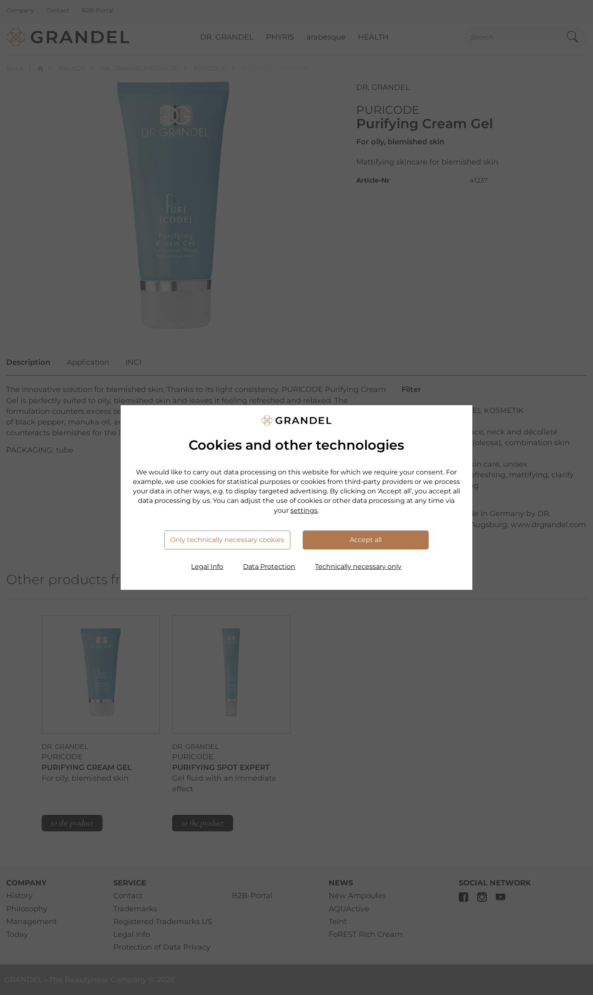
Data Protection (269, 566)
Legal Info (207, 566)
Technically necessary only (358, 566)
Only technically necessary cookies (227, 540)
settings (304, 510)
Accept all (366, 540)
